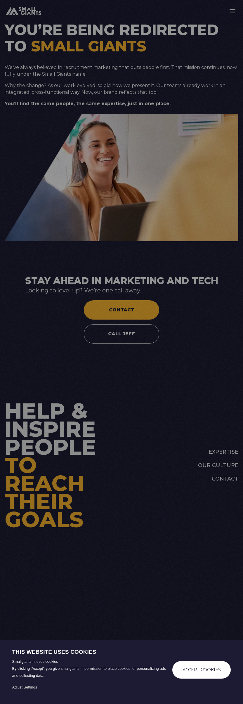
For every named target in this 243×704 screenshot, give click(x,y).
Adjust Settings (24, 687)
